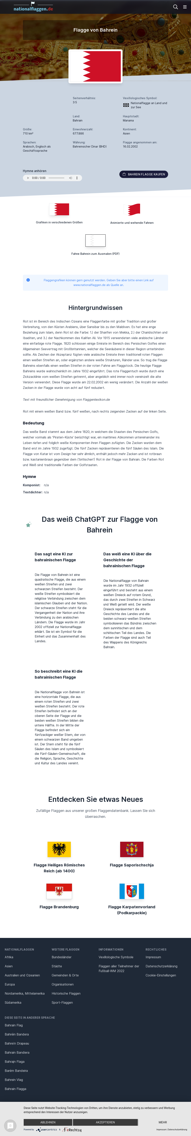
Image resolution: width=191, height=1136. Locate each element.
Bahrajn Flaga (14, 1062)
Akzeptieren (105, 1122)
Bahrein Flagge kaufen (144, 174)
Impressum (153, 957)
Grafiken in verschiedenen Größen (59, 222)
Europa (10, 984)
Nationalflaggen (19, 949)
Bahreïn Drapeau (17, 1043)
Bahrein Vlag (14, 1080)
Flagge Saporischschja (132, 865)
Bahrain (77, 120)
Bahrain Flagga (15, 1089)
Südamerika (13, 1002)
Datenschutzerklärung (177, 1129)
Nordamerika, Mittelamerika (25, 993)
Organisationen (63, 984)
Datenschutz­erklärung (161, 966)
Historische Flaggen (66, 993)
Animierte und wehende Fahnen (132, 222)
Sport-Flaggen (62, 1002)
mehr (163, 1122)
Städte (57, 966)
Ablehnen (47, 1122)
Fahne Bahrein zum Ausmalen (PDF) (95, 253)
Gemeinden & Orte (65, 975)
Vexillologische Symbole (116, 957)
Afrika (9, 957)
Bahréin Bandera (17, 1034)
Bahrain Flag (14, 1025)
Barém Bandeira (16, 1071)
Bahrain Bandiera (17, 1052)
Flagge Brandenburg (59, 907)
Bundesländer (61, 957)
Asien (9, 966)
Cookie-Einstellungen (161, 975)
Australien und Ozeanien (22, 975)
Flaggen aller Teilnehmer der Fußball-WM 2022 (119, 968)
